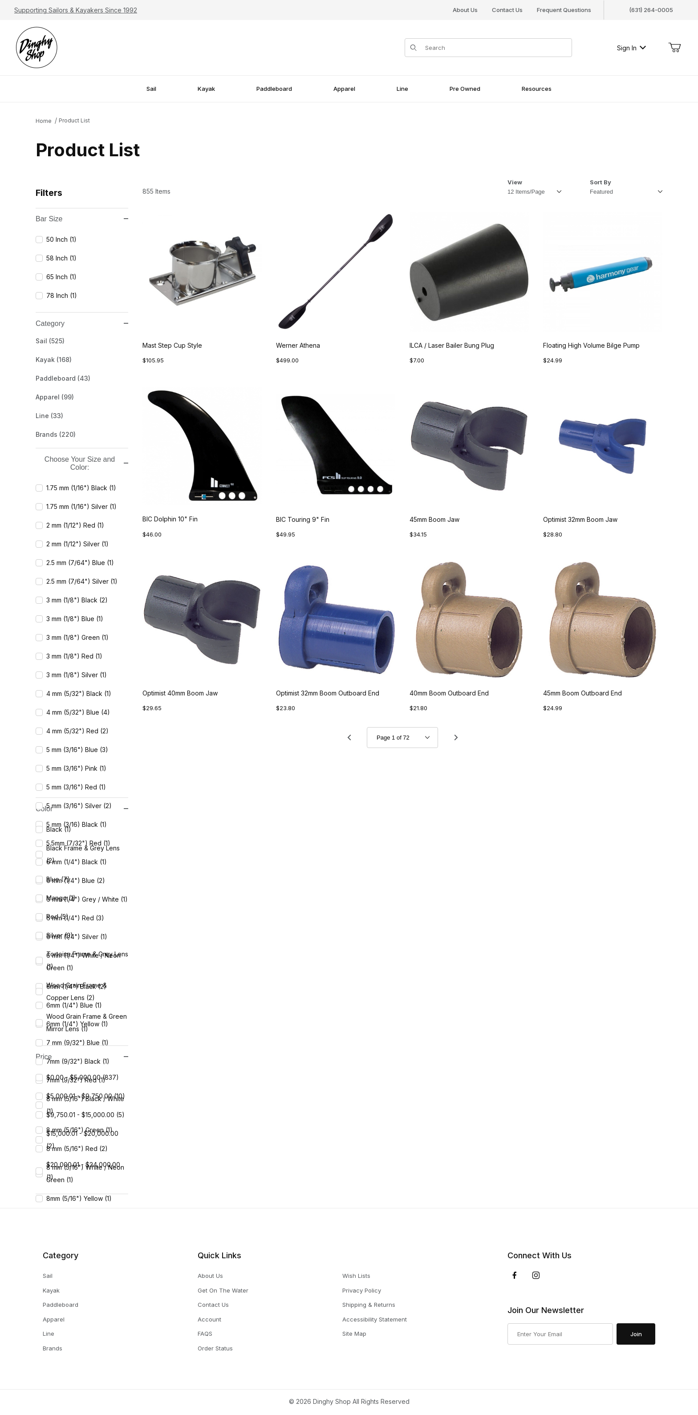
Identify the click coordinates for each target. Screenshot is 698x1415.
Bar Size (82, 219)
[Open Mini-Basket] (674, 47)
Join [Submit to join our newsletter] (636, 1334)
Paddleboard (60, 1304)
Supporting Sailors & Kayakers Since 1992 (75, 10)
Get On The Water (223, 1290)
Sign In (631, 48)
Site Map (354, 1333)
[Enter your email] (560, 1334)
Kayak (51, 1290)
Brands (52, 1348)
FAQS (205, 1333)
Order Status (215, 1348)
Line (48, 1333)
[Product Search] (496, 48)
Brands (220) (56, 434)
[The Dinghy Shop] (36, 47)
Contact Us (507, 9)
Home (44, 121)
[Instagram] (536, 1275)
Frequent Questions (564, 9)
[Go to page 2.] (456, 737)
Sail (48, 1276)
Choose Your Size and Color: (86, 463)
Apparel (54, 1319)
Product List (74, 120)
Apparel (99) (55, 397)
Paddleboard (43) (63, 378)
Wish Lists (356, 1275)
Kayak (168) (54, 359)
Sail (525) (50, 341)
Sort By (600, 182)
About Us (465, 9)
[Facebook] (514, 1275)
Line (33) (49, 415)
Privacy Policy (361, 1290)
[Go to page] (402, 737)
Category (82, 323)
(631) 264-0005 (651, 9)
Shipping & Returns (368, 1304)
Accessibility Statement (374, 1319)
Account (209, 1319)
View (514, 182)
